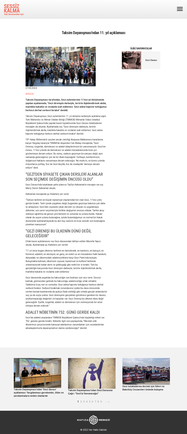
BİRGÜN (30, 94)
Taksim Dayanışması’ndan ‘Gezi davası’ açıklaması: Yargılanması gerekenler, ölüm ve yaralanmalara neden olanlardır (39, 392)
